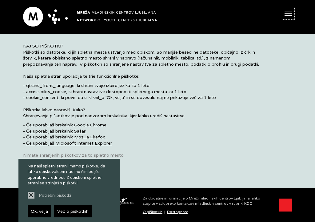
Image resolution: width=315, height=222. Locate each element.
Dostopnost (177, 211)
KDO (248, 203)
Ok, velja (39, 211)
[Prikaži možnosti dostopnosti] (285, 205)
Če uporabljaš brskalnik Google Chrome (66, 125)
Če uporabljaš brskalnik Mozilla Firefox (65, 137)
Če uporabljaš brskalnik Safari (56, 131)
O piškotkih (152, 211)
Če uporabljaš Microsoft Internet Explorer (69, 143)
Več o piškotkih (73, 211)
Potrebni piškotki (55, 195)
